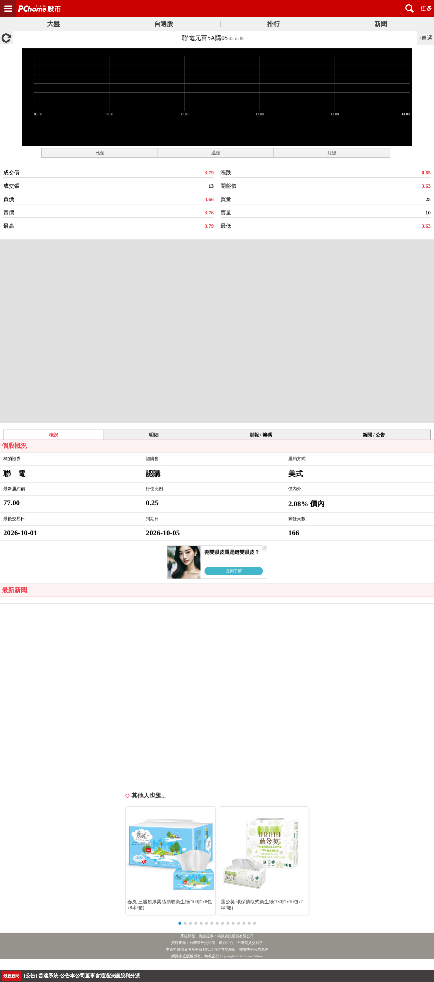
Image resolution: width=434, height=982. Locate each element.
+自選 (426, 38)
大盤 (53, 23)
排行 (273, 23)
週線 (215, 152)
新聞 (380, 23)
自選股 (163, 23)
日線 (99, 152)
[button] (179, 923)
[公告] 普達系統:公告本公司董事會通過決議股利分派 (82, 975)
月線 (331, 152)
